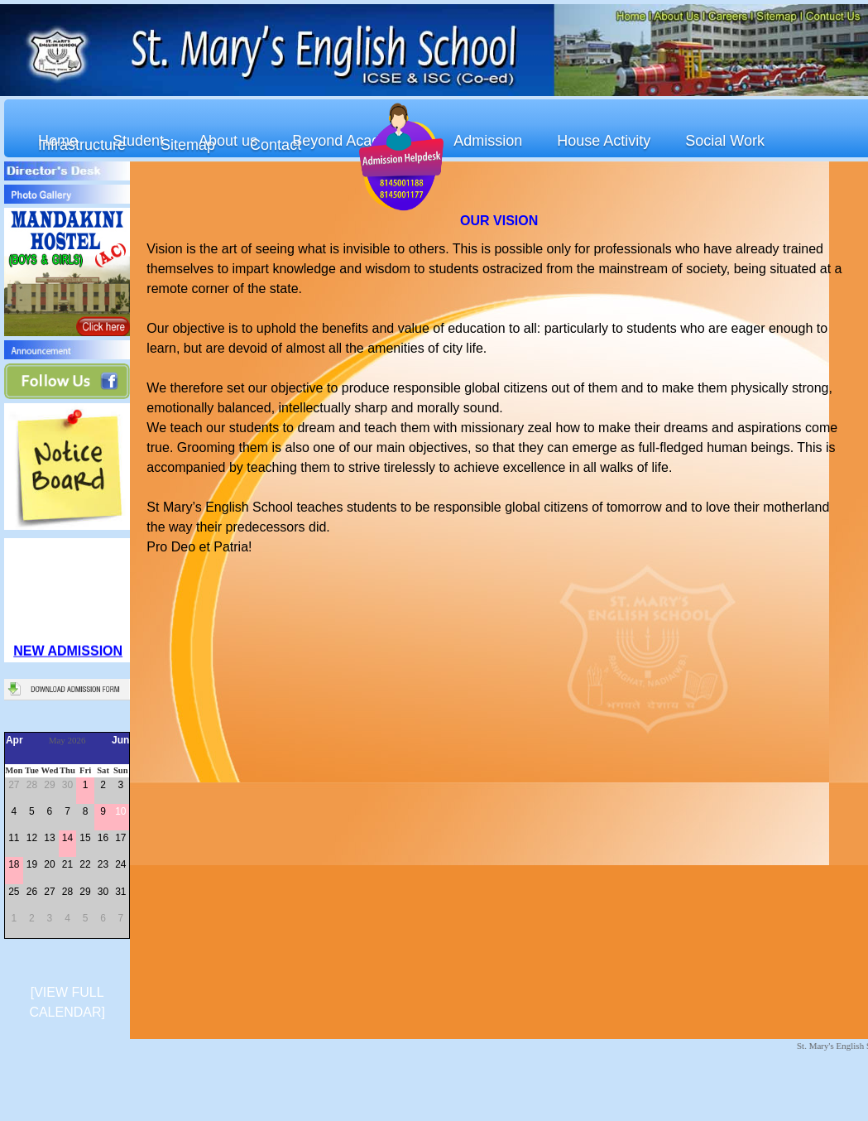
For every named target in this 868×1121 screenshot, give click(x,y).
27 (13, 785)
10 (120, 811)
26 (31, 891)
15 (84, 838)
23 (103, 864)
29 (49, 785)
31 (120, 891)
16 (103, 838)
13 (49, 838)
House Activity (603, 140)
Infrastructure (82, 145)
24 (120, 864)
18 (13, 864)
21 (67, 864)
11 (13, 838)
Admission (487, 140)
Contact (275, 145)
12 (31, 838)
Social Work (725, 140)
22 (84, 864)
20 (49, 864)
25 (13, 891)
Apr (14, 740)
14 (67, 838)
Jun (120, 740)
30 (67, 785)
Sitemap (188, 145)
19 (31, 864)
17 (120, 838)
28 (31, 785)
